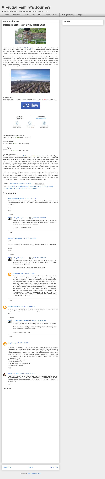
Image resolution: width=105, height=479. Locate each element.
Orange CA (40, 186)
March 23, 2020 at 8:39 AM (27, 306)
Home (7, 15)
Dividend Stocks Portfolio (34, 15)
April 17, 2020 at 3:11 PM (39, 320)
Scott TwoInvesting (13, 198)
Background (17, 15)
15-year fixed (11, 186)
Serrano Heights (7, 188)
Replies (12, 214)
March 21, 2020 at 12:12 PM (28, 198)
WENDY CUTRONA (13, 373)
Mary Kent (11, 343)
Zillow (35, 188)
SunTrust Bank (17, 188)
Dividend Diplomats (14, 238)
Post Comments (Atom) (34, 473)
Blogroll (80, 15)
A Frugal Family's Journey (26, 7)
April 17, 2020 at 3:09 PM (39, 258)
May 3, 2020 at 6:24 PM (27, 273)
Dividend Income (51, 15)
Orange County (48, 186)
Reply (9, 210)
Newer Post (7, 467)
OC (35, 186)
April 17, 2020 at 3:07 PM (39, 218)
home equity (19, 186)
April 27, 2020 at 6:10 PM (22, 343)
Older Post (54, 467)
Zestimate (30, 188)
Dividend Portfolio (13, 306)
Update (24, 188)
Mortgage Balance (68, 15)
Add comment (8, 388)
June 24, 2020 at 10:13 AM (27, 373)
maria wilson (16, 273)
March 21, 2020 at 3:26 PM (28, 238)
